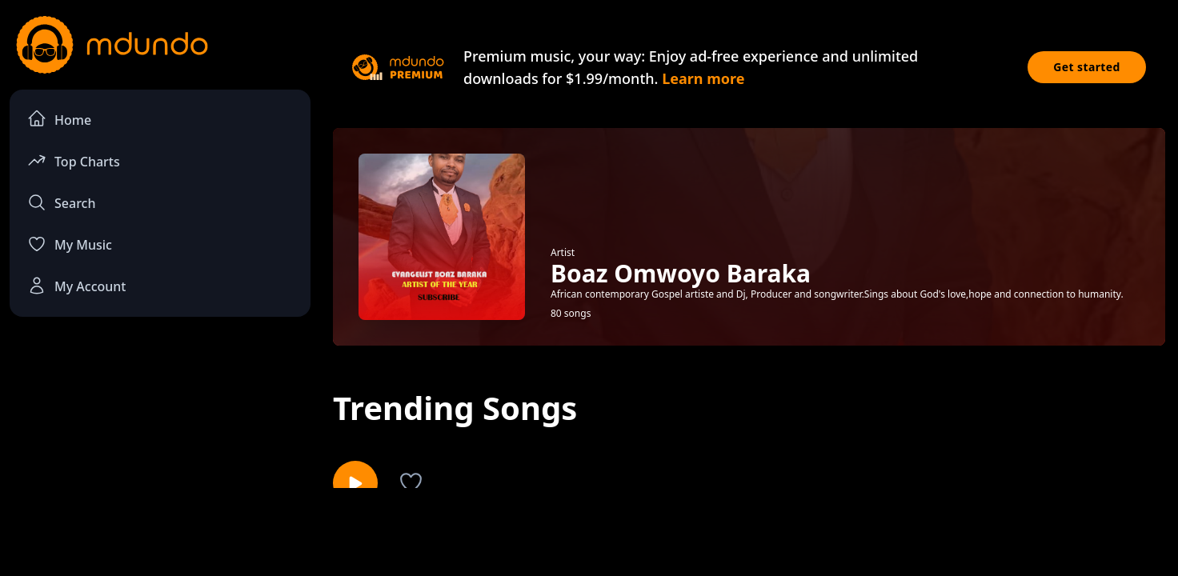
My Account (76, 285)
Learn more (703, 78)
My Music (69, 244)
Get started (1086, 66)
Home (59, 119)
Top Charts (73, 160)
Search (61, 202)
